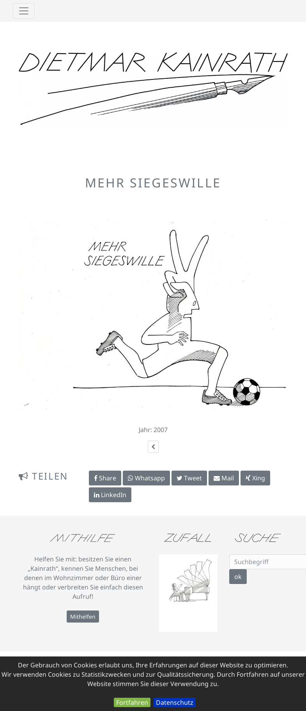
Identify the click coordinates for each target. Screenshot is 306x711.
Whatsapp (146, 478)
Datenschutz (174, 702)
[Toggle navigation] (24, 11)
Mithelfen (83, 616)
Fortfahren (132, 702)
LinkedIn (110, 494)
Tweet (189, 478)
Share (105, 478)
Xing (255, 478)
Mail (224, 478)
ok (238, 576)
